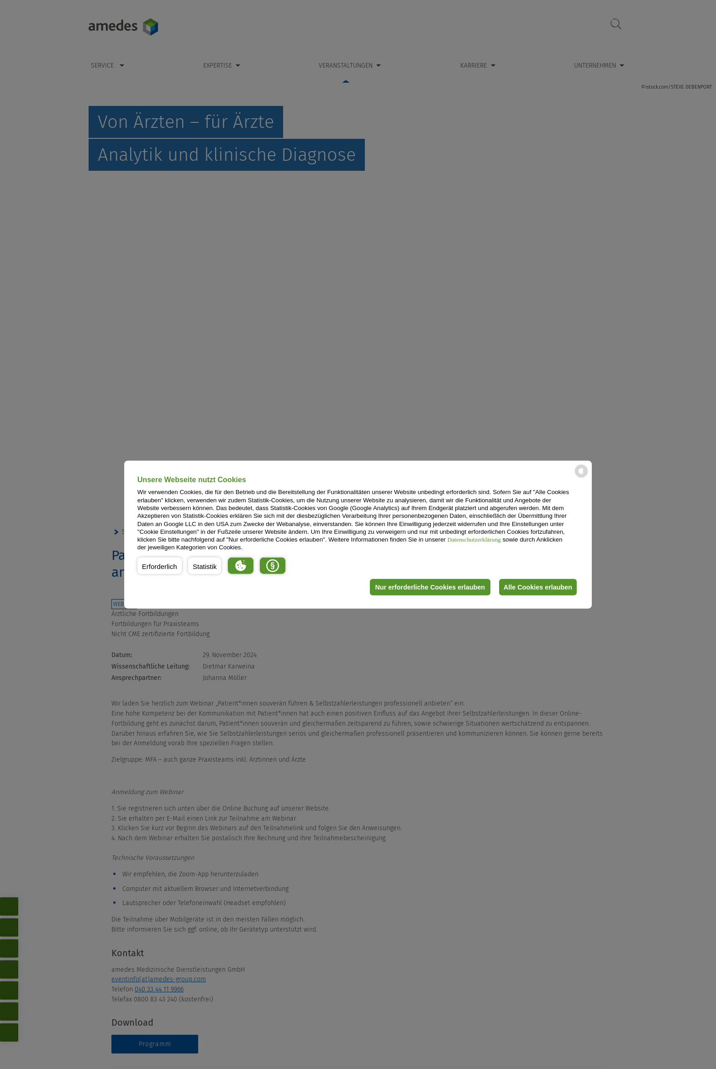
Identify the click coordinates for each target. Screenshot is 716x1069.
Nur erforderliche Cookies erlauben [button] (428, 587)
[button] (159, 566)
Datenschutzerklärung (474, 539)
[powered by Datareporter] (581, 476)
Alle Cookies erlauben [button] (537, 587)
